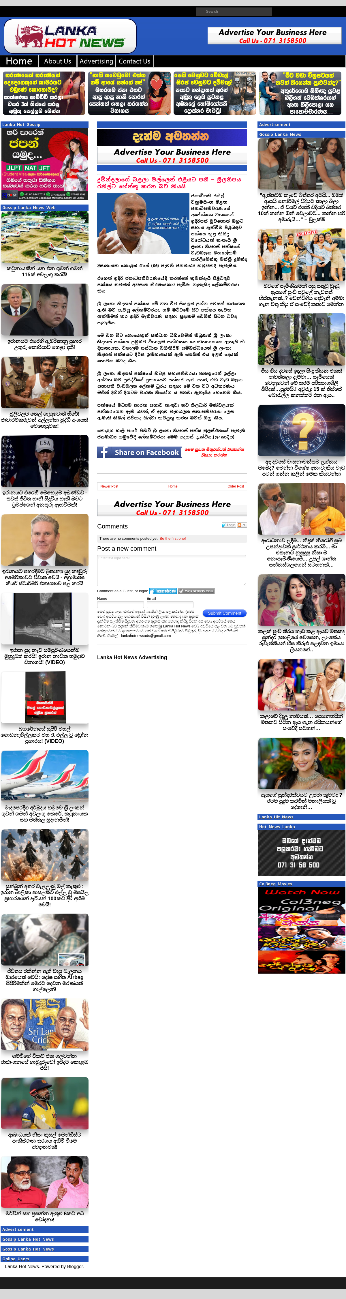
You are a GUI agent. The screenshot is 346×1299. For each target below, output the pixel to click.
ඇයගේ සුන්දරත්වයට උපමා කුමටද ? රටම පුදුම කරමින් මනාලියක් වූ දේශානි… (301, 801)
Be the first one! (173, 538)
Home (173, 486)
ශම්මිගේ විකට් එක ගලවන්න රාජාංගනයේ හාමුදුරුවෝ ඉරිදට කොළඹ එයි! (44, 1062)
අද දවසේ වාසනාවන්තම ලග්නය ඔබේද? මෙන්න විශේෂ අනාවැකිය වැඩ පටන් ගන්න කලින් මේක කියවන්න (301, 468)
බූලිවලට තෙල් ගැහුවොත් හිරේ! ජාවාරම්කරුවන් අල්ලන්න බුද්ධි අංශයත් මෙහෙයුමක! (44, 420)
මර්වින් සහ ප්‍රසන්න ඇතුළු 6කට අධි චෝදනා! (44, 1217)
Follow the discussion (242, 525)
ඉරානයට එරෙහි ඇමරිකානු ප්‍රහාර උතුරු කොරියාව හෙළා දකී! (44, 344)
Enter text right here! (171, 570)
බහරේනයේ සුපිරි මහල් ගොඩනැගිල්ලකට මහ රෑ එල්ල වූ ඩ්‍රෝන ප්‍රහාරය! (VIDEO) (44, 735)
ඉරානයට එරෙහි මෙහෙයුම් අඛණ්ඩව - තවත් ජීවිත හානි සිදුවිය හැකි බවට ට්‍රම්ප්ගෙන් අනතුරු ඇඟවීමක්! (44, 499)
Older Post (235, 486)
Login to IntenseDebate (163, 591)
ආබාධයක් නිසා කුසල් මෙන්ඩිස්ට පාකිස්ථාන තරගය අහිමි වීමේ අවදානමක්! (44, 1141)
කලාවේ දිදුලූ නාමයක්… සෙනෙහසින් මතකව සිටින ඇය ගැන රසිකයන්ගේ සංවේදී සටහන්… (301, 722)
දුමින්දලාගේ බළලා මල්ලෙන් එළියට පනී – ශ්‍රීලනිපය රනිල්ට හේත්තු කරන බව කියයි (169, 183)
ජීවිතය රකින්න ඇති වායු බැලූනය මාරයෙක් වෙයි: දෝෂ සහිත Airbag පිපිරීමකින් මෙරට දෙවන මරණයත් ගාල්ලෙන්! (44, 980)
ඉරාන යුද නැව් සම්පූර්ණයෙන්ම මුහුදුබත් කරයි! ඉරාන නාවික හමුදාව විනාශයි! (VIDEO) (44, 656)
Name (102, 598)
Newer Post (109, 486)
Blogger (75, 1266)
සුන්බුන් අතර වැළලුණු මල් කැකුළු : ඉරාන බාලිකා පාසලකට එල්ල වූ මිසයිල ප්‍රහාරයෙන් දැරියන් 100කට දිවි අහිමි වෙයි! (45, 896)
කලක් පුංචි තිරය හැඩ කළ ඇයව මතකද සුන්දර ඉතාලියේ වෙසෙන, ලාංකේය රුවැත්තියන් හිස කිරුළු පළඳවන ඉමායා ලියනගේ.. (301, 641)
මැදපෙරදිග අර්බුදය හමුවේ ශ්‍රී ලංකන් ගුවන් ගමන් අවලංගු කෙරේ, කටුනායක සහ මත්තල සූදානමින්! (44, 814)
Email (151, 598)
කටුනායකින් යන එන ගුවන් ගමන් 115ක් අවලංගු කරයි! (44, 272)
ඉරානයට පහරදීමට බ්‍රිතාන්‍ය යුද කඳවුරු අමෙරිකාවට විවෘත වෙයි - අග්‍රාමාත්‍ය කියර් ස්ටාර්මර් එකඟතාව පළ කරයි (44, 577)
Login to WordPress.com (196, 591)
